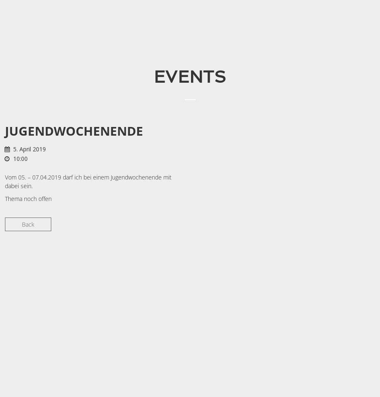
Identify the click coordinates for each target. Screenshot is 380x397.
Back (28, 224)
